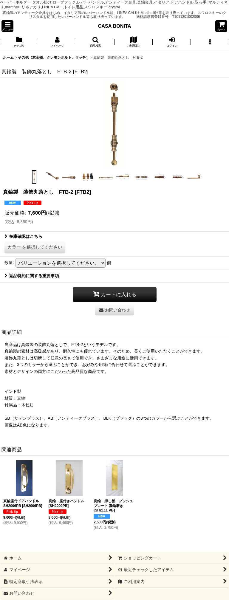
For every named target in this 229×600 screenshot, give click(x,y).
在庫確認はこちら (23, 236)
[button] (7, 26)
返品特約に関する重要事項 (31, 275)
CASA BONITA (114, 26)
